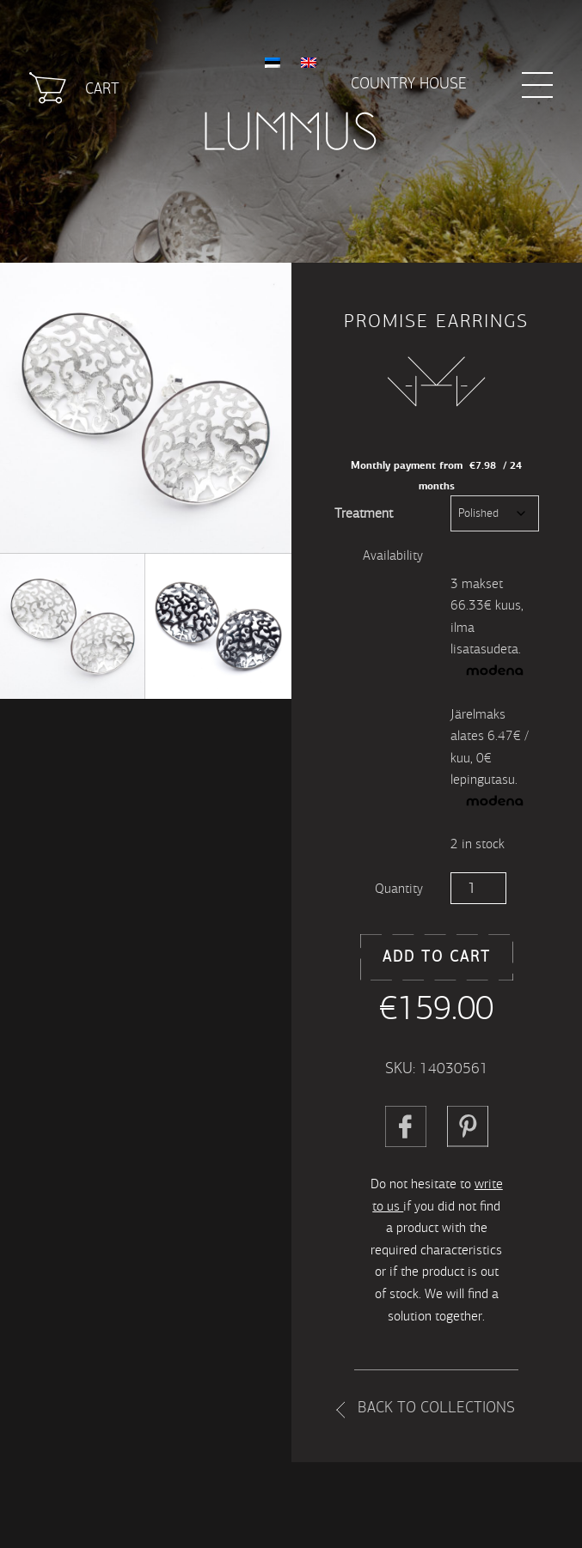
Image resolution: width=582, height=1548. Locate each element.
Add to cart (437, 957)
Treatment (363, 513)
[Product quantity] (478, 888)
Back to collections (436, 1408)
